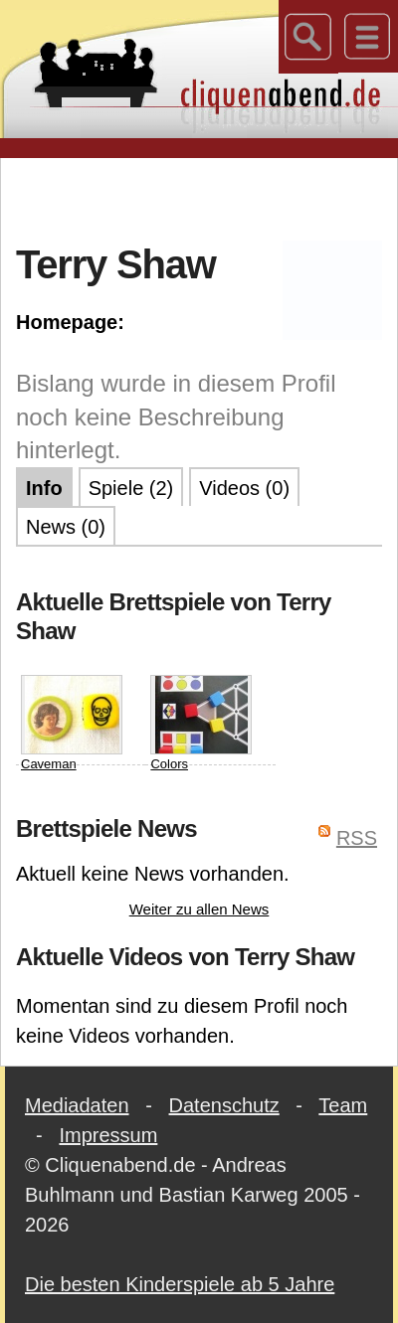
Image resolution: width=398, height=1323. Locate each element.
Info (44, 488)
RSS (356, 838)
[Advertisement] (199, 198)
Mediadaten (77, 1105)
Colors (201, 723)
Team (342, 1105)
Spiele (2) (131, 488)
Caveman (71, 723)
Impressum (108, 1135)
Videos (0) (244, 488)
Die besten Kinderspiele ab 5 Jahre (179, 1284)
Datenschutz (224, 1105)
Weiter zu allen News (199, 909)
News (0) (65, 527)
